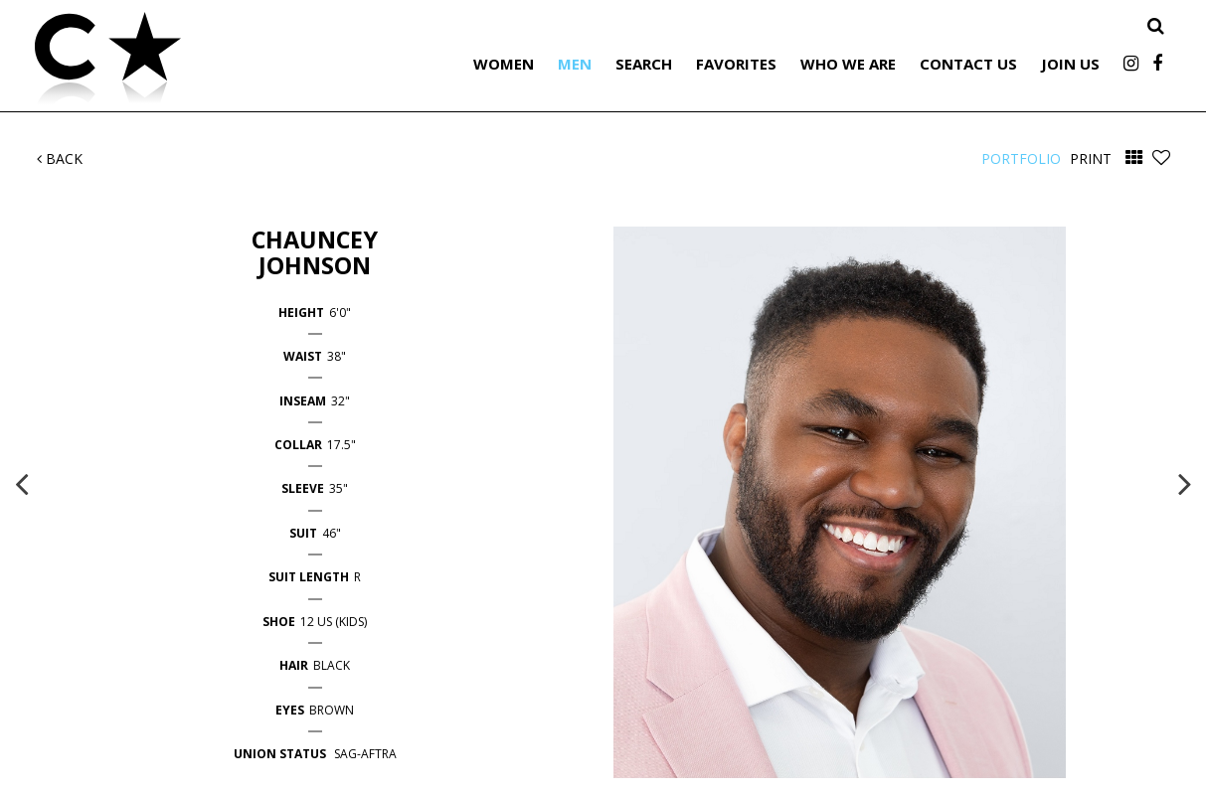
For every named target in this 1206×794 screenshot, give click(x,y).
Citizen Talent (209, 61)
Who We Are (848, 64)
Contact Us (968, 64)
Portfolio (1021, 158)
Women (503, 64)
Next (1185, 483)
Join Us (1070, 64)
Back (60, 158)
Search (643, 64)
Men (575, 64)
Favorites (736, 64)
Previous (22, 483)
